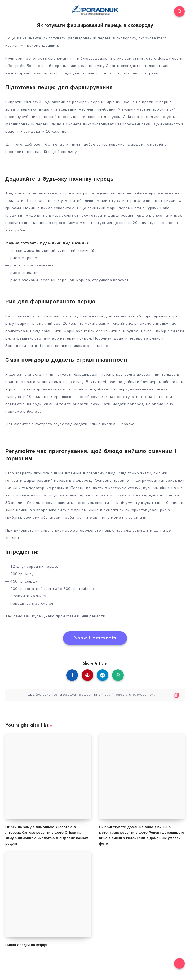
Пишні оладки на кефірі (26, 945)
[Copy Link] (95, 695)
